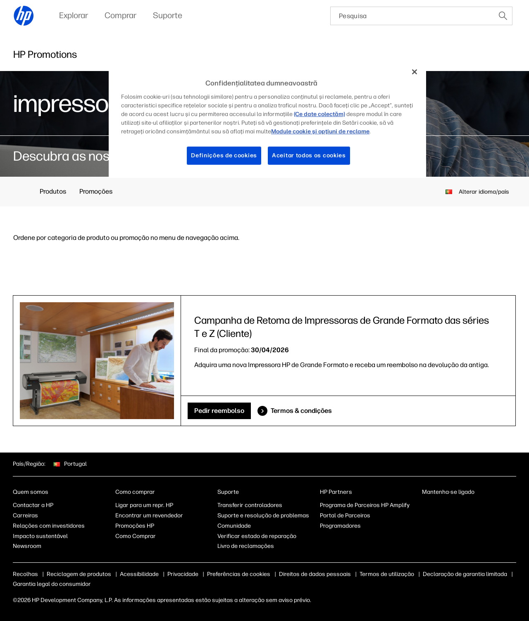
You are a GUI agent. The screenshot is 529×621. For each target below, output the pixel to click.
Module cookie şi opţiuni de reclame (320, 131)
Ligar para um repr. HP (144, 505)
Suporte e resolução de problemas (263, 515)
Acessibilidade (139, 574)
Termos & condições (301, 411)
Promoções (95, 191)
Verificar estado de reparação (256, 536)
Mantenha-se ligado (448, 491)
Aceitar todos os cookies (309, 155)
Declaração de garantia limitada (465, 574)
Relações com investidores (49, 525)
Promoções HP (134, 525)
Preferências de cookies (238, 574)
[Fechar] (414, 72)
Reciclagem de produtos (79, 574)
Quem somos (30, 491)
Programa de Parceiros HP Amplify (365, 505)
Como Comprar (135, 536)
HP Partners (336, 491)
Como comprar (135, 491)
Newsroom (27, 546)
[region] (267, 120)
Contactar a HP (33, 505)
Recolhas (25, 574)
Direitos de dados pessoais (315, 574)
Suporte (228, 491)
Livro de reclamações (245, 546)
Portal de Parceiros (345, 515)
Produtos (53, 191)
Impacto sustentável (40, 536)
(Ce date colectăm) (319, 114)
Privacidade (182, 574)
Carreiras (25, 515)
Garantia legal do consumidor (52, 584)
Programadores (340, 525)
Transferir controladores (249, 505)
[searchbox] (412, 16)
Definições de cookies (224, 155)
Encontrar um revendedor (149, 515)
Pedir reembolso (219, 411)
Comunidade (234, 525)
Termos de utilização (387, 574)
